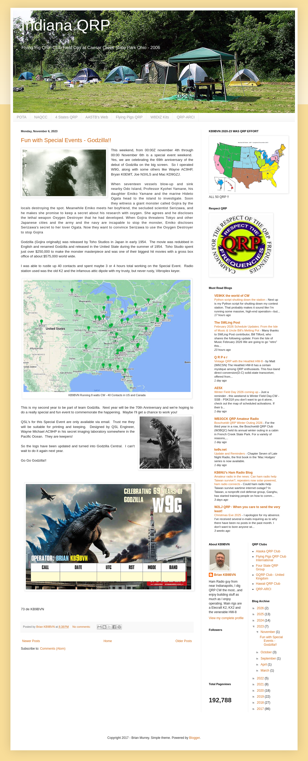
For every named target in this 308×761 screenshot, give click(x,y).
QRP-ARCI (185, 117)
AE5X (218, 388)
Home (108, 641)
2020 (261, 690)
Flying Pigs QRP (129, 117)
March (265, 670)
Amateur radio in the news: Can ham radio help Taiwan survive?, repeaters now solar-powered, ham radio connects (245, 480)
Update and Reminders (230, 453)
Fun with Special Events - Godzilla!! (66, 140)
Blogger (194, 738)
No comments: (81, 626)
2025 (261, 614)
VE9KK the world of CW (232, 296)
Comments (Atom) (52, 648)
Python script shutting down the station (240, 299)
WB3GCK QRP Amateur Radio (236, 419)
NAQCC (41, 117)
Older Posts (183, 641)
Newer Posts (31, 641)
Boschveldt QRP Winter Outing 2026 (238, 422)
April (264, 664)
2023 (261, 626)
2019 (261, 696)
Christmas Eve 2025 (228, 515)
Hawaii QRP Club (268, 583)
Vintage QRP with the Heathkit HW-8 (239, 361)
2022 (261, 678)
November (268, 632)
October (266, 652)
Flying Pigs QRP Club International (271, 558)
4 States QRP (66, 117)
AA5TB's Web (96, 117)
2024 (261, 620)
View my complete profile (226, 618)
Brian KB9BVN (225, 575)
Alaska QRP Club (268, 551)
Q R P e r (220, 357)
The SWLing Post (227, 322)
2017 (261, 709)
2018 (261, 702)
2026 (261, 608)
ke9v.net (220, 449)
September (268, 658)
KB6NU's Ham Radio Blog (233, 472)
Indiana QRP (66, 25)
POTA (21, 117)
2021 (261, 684)
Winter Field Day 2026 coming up (236, 392)
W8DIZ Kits (159, 117)
